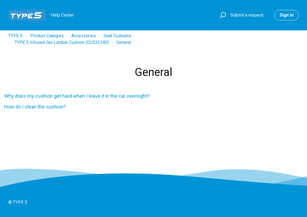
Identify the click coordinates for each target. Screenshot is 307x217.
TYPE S (15, 35)
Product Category (47, 35)
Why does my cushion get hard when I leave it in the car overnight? (77, 96)
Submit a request (246, 15)
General (123, 42)
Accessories (83, 35)
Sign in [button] (286, 15)
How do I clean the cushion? (35, 107)
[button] (222, 15)
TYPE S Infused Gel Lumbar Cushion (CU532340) (62, 42)
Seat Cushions (117, 35)
